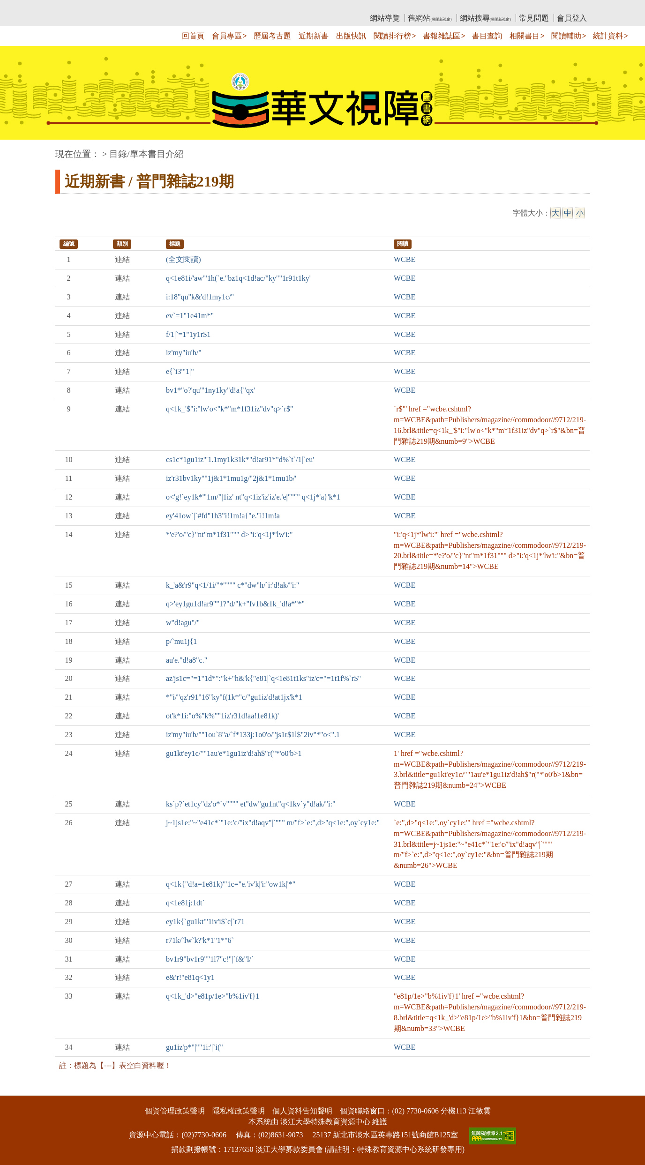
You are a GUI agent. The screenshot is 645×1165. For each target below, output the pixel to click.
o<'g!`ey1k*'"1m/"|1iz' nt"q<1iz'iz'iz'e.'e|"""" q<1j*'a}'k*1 (253, 497)
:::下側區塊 (18, 1089)
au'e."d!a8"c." (186, 660)
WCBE (404, 259)
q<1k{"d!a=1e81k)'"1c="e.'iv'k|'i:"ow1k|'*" (230, 884)
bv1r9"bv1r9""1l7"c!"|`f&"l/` (210, 959)
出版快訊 (351, 36)
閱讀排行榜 (392, 36)
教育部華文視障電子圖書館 (138, 7)
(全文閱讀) (183, 259)
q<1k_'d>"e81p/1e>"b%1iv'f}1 (212, 996)
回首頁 (193, 36)
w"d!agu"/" (183, 623)
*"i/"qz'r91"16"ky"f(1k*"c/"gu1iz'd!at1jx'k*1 (234, 697)
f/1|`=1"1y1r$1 (188, 334)
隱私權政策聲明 (238, 1111)
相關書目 (525, 36)
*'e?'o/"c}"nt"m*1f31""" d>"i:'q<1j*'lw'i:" (229, 534)
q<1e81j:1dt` (185, 903)
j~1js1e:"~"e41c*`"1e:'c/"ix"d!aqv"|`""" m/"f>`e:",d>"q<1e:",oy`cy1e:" (273, 823)
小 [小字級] (580, 213)
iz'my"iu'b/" (184, 353)
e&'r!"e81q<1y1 (190, 977)
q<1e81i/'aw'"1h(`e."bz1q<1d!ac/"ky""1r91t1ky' (238, 278)
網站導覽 (385, 18)
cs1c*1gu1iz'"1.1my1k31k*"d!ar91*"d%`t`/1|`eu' (240, 459)
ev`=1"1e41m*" (190, 316)
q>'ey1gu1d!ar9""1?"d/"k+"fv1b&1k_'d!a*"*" (235, 604)
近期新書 (314, 36)
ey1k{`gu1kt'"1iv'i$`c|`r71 (205, 922)
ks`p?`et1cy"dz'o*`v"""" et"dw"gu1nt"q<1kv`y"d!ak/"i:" (250, 804)
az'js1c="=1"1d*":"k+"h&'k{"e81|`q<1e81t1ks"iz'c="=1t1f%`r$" (263, 678)
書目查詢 (487, 36)
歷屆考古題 (272, 36)
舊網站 (429, 18)
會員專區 (227, 36)
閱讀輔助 (566, 36)
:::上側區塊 (73, 7)
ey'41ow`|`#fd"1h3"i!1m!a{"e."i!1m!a (223, 516)
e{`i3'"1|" (180, 371)
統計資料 (608, 36)
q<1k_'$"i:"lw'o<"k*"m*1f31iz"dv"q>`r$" (229, 409)
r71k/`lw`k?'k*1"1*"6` (200, 940)
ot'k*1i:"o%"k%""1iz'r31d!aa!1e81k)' (222, 716)
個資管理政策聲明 (175, 1111)
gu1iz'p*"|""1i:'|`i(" (194, 1047)
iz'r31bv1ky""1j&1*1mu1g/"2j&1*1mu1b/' (231, 478)
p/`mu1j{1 (181, 641)
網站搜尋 (485, 18)
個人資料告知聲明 (302, 1111)
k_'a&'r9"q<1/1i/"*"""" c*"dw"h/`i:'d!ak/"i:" (232, 585)
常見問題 (534, 18)
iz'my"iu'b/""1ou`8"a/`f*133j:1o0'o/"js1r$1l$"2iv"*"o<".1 (253, 735)
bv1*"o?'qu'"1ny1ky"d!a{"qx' (210, 390)
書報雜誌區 (441, 36)
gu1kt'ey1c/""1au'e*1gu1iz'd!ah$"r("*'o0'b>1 (234, 753)
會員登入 (572, 18)
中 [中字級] (567, 213)
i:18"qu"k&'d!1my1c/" (200, 297)
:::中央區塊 (18, 149)
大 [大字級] (555, 213)
